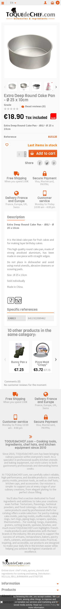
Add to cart (42, 153)
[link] (39, 162)
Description (16, 217)
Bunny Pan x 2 (19, 363)
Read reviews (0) (33, 106)
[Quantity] (20, 154)
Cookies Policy (49, 605)
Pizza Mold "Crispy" (42, 363)
